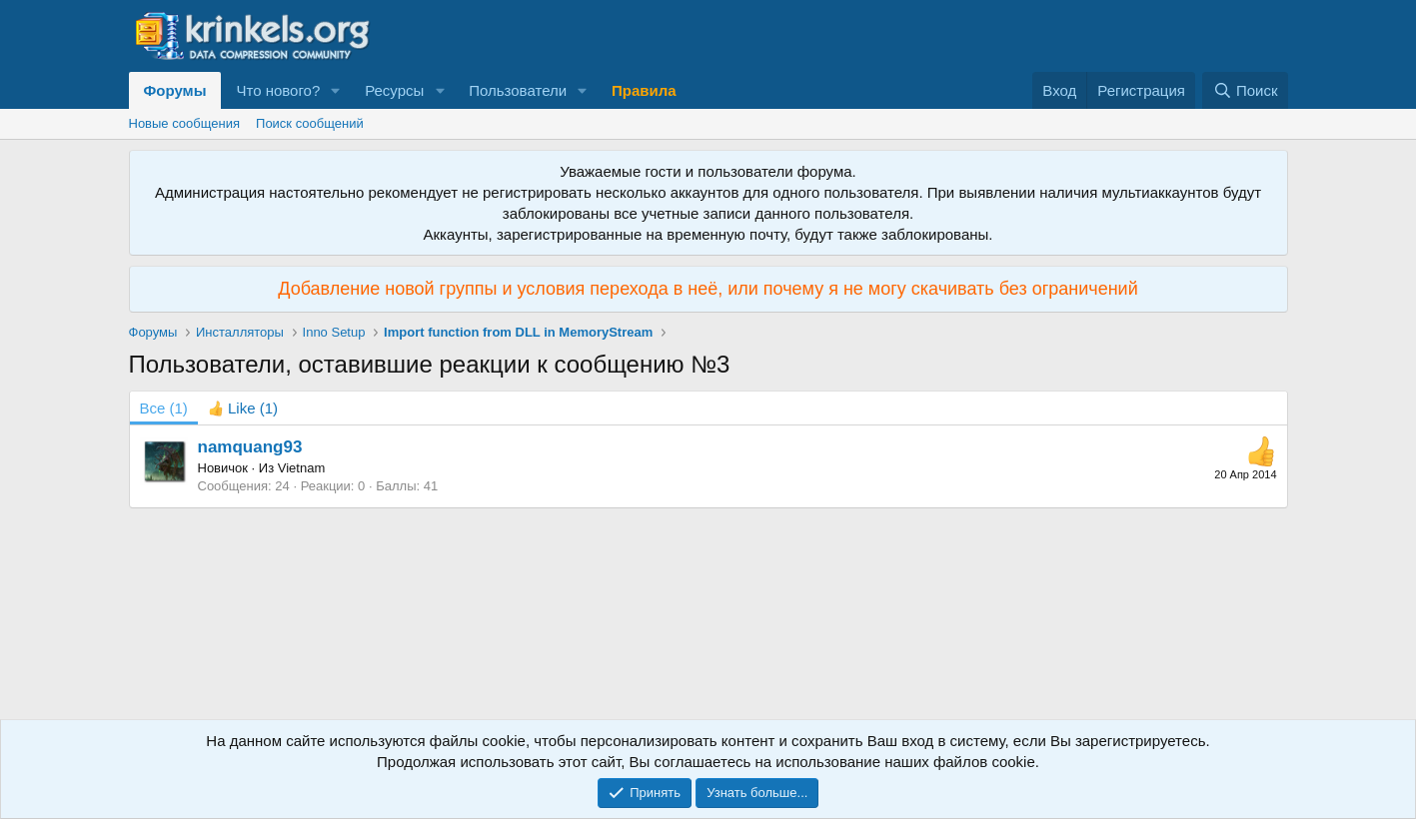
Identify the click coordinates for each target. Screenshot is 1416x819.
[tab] (243, 408)
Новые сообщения (185, 123)
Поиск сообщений (310, 123)
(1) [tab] (164, 408)
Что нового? (278, 90)
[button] (336, 90)
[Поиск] (1244, 90)
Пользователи (518, 90)
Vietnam (301, 467)
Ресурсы (394, 90)
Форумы (175, 90)
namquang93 (250, 446)
